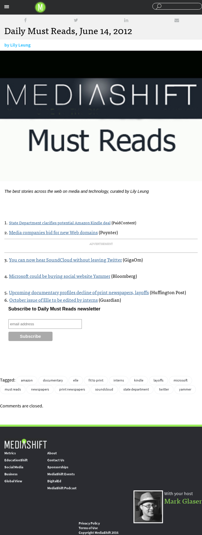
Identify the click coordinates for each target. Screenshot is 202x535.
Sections (6, 6)
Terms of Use (88, 528)
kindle (138, 380)
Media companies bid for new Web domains (53, 232)
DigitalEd (54, 481)
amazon (27, 380)
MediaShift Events (61, 474)
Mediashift (40, 7)
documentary (53, 380)
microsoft (180, 380)
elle (75, 380)
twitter (164, 389)
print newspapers (72, 389)
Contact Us (55, 460)
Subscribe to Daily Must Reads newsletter (54, 308)
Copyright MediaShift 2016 (98, 532)
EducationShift (16, 460)
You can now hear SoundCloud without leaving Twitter (65, 259)
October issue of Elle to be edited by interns (53, 299)
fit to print (96, 380)
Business (10, 474)
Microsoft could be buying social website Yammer (59, 276)
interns (118, 380)
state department (136, 389)
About (52, 453)
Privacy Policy (89, 523)
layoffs (158, 380)
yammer (185, 389)
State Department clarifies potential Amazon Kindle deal (60, 222)
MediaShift (25, 443)
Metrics (10, 453)
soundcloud (104, 389)
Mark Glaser (183, 500)
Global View (13, 481)
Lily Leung (20, 45)
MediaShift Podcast (62, 488)
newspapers (40, 389)
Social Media (13, 467)
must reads (13, 389)
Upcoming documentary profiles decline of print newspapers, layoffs (79, 292)
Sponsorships (57, 467)
